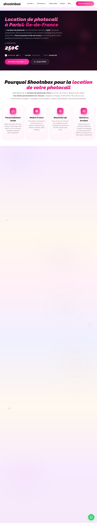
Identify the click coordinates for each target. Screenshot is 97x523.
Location (31, 3)
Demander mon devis (18, 62)
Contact (62, 3)
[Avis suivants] (93, 176)
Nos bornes (42, 3)
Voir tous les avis (14, 184)
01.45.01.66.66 (42, 62)
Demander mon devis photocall (66, 312)
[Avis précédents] (30, 176)
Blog (69, 3)
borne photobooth (74, 236)
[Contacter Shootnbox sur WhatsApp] (91, 517)
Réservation (53, 3)
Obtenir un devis (85, 3)
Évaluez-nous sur (14, 188)
